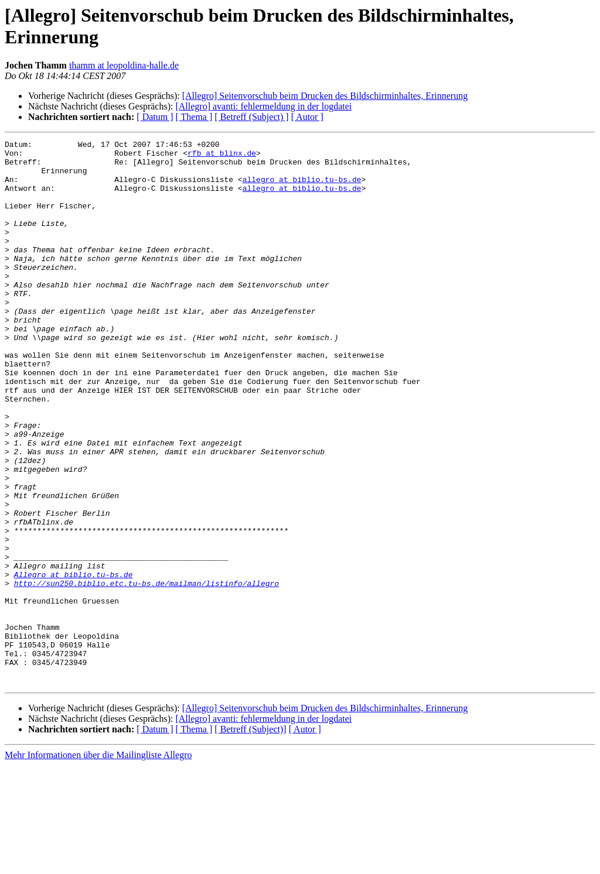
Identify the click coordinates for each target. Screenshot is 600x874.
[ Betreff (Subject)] (250, 838)
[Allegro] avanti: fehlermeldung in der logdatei (263, 106)
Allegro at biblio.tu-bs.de (73, 662)
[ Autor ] (307, 117)
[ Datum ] (155, 117)
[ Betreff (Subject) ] (251, 117)
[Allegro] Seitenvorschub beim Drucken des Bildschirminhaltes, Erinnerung (325, 96)
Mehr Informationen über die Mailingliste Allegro (98, 864)
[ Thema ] (194, 117)
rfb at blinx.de (222, 156)
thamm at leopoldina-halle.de (124, 65)
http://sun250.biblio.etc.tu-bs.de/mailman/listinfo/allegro (146, 672)
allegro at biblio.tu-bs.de (302, 188)
